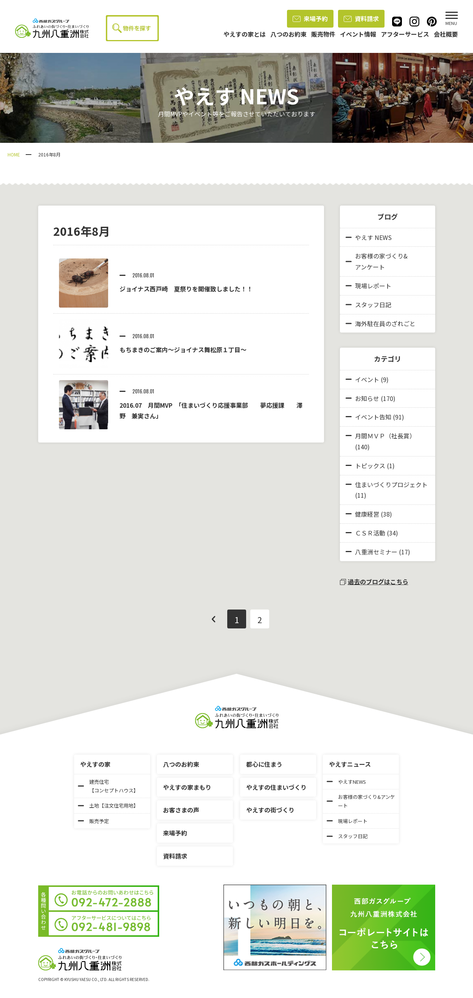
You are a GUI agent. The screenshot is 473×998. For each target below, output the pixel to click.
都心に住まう (264, 764)
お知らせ (367, 398)
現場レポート (368, 285)
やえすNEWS (346, 781)
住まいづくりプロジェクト (391, 484)
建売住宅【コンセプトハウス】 (108, 786)
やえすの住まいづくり (276, 787)
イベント (367, 379)
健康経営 (367, 513)
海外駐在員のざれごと (381, 323)
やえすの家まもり (187, 787)
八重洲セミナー (376, 551)
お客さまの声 (181, 809)
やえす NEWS (369, 237)
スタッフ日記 (368, 304)
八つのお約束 (181, 764)
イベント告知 (373, 416)
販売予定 (93, 821)
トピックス (370, 465)
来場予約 (310, 18)
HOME (14, 154)
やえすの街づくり (270, 809)
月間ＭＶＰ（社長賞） (385, 435)
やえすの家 (95, 764)
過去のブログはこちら (374, 581)
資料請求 (361, 18)
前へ (213, 619)
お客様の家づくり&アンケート (377, 261)
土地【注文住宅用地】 (108, 805)
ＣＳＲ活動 (370, 532)
